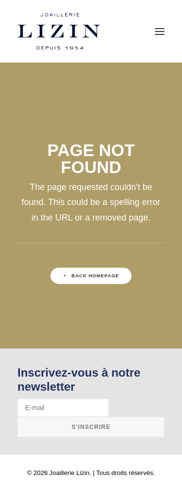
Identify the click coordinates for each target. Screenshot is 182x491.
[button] (159, 31)
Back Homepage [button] (91, 276)
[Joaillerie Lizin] (58, 31)
